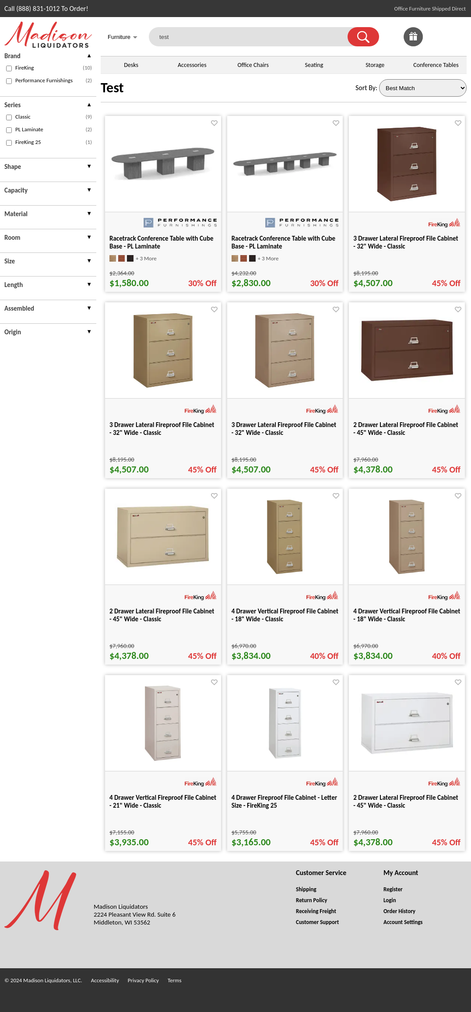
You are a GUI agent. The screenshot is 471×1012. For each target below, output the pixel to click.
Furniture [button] (122, 38)
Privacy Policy (143, 980)
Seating (314, 65)
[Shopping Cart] (457, 36)
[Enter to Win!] (413, 44)
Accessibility (105, 980)
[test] (254, 36)
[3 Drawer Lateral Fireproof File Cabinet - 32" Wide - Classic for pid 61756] (163, 387)
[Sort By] (423, 88)
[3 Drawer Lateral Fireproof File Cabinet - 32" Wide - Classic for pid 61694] (407, 201)
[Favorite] (214, 123)
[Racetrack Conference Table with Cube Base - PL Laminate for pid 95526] (284, 174)
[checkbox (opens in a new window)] (9, 68)
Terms (175, 980)
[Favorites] (435, 44)
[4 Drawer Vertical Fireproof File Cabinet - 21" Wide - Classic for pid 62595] (163, 760)
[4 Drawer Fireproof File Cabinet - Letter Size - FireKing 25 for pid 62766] (285, 760)
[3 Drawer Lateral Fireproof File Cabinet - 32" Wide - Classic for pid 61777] (284, 387)
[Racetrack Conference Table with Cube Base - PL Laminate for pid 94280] (162, 179)
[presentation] (48, 57)
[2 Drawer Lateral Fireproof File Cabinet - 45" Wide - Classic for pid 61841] (163, 567)
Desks (131, 65)
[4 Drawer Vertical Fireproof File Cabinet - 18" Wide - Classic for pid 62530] (407, 574)
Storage (375, 65)
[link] (457, 36)
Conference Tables (436, 65)
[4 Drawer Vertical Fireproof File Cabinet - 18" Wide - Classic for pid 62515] (285, 574)
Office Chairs (252, 65)
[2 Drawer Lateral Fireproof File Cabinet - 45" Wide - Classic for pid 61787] (407, 753)
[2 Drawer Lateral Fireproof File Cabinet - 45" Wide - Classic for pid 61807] (407, 381)
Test (112, 87)
